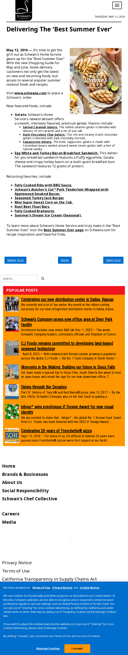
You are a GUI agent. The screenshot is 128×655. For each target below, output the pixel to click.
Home (65, 260)
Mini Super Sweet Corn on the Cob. (44, 202)
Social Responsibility (25, 490)
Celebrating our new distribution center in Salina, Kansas (67, 299)
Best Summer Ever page (64, 230)
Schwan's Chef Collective (29, 499)
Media (9, 522)
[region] (64, 618)
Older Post (113, 260)
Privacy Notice (17, 562)
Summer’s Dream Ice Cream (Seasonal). (48, 215)
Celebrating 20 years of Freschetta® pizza (56, 430)
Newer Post (15, 260)
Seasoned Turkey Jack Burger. (39, 198)
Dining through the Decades (44, 386)
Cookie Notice (89, 587)
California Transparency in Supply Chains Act (49, 579)
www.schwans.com (30, 93)
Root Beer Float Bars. (32, 206)
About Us (12, 482)
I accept (77, 648)
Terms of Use (16, 571)
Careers (10, 514)
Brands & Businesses (25, 474)
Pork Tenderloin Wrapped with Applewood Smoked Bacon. (61, 191)
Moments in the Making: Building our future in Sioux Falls (68, 367)
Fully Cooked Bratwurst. (35, 211)
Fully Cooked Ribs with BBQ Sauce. (43, 185)
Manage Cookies (48, 648)
